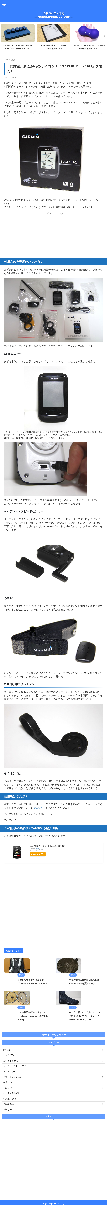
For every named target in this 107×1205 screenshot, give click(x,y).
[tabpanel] (18, 37)
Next (103, 36)
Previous (3, 36)
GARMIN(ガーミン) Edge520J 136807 (47, 846)
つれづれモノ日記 (53, 1196)
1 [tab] (49, 54)
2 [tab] (51, 54)
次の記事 (38, 807)
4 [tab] (57, 54)
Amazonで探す (39, 854)
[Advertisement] (53, 234)
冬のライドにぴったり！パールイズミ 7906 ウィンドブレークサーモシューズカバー (77, 1041)
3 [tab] (54, 54)
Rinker (37, 848)
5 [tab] (59, 54)
